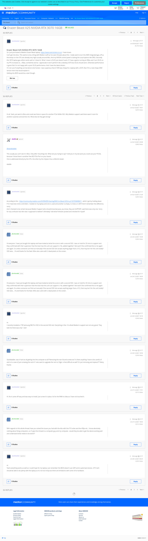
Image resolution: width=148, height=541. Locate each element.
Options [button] (143, 18)
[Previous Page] (122, 32)
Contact (81, 514)
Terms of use (17, 517)
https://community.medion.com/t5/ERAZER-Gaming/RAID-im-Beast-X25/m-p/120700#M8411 (50, 201)
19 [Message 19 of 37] (138, 419)
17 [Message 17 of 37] (138, 350)
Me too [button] (12, 78)
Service (81, 515)
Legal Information (18, 519)
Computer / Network (47, 18)
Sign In (144, 13)
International (82, 519)
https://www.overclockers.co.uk (51, 52)
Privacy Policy (17, 515)
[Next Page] (142, 32)
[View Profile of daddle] (14, 139)
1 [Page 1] (94, 96)
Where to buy (48, 514)
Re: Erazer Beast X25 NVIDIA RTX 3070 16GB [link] (89, 18)
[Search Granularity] (9, 22)
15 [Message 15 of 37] (138, 274)
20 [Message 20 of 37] (138, 456)
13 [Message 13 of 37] (138, 192)
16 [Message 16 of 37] (138, 313)
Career (81, 520)
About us (81, 517)
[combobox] (81, 22)
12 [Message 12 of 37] (138, 139)
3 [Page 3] (134, 32)
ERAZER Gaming (64, 18)
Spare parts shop (49, 515)
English (17, 18)
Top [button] (4, 538)
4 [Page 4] (137, 32)
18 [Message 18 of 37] (138, 387)
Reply (136, 88)
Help (136, 13)
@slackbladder (12, 149)
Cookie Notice (17, 514)
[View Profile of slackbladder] (16, 41)
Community (5, 18)
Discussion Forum (30, 18)
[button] (114, 3)
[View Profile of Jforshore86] (15, 234)
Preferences (139, 3)
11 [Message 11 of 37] (138, 105)
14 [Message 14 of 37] (138, 234)
